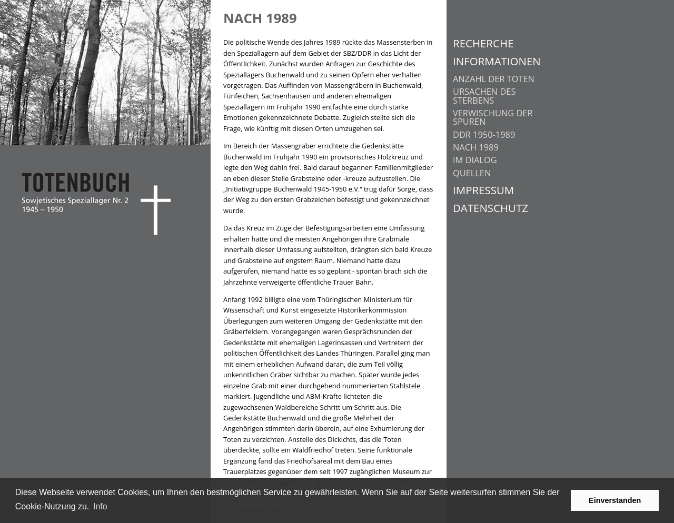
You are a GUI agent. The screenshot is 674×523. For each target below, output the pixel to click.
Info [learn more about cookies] (100, 506)
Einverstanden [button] (615, 500)
